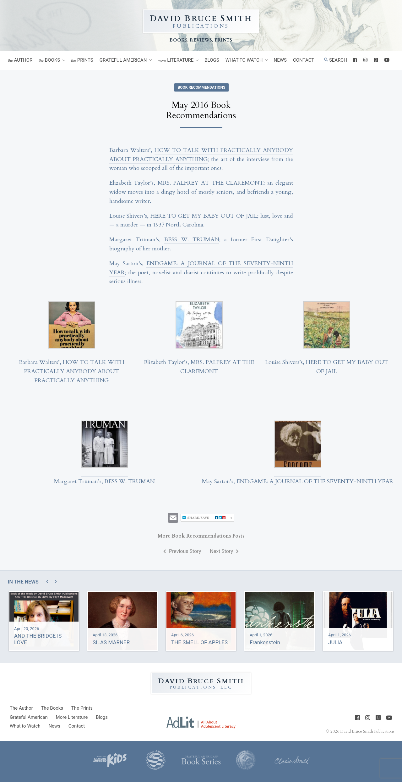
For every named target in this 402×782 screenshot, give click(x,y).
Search (335, 60)
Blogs (211, 60)
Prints (82, 60)
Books (49, 60)
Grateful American (123, 60)
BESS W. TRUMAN (191, 239)
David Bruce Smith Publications (367, 731)
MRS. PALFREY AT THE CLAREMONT (211, 183)
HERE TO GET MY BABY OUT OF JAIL (203, 216)
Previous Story (182, 551)
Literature (175, 60)
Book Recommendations (201, 87)
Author (20, 60)
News (280, 60)
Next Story (224, 551)
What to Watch (244, 60)
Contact (303, 60)
